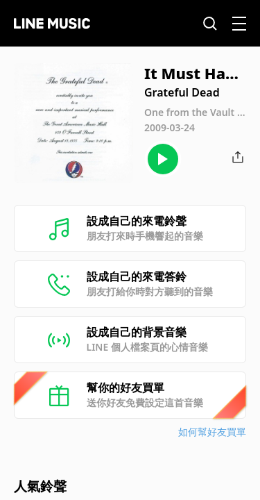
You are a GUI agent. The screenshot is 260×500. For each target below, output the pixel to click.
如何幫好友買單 (212, 431)
